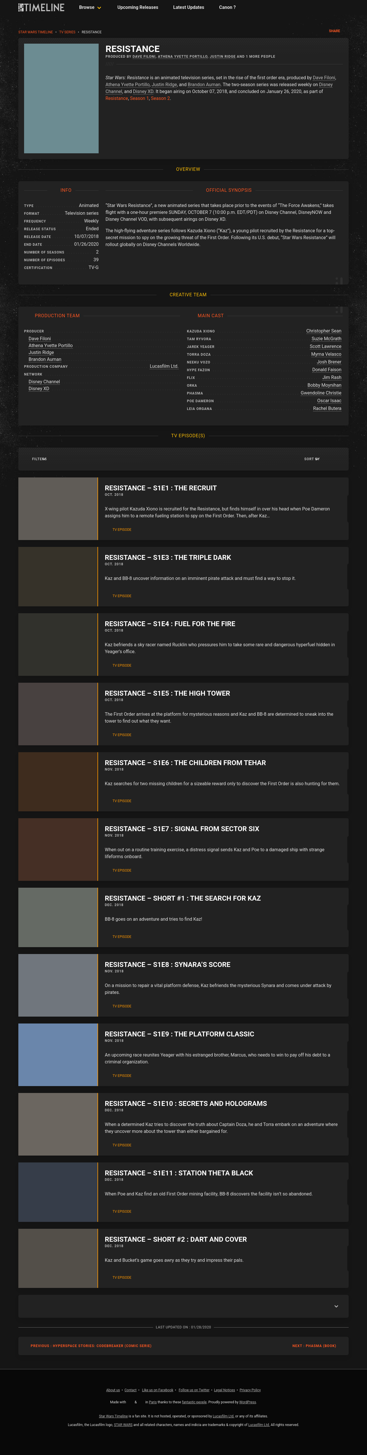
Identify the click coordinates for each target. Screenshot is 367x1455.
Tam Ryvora (199, 339)
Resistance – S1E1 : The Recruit (161, 488)
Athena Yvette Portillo (183, 57)
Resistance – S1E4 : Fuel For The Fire (170, 624)
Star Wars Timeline (35, 32)
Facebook (157, 1390)
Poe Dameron (200, 401)
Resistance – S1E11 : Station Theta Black (179, 1173)
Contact (130, 1390)
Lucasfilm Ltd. (164, 366)
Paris (153, 1402)
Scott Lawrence (325, 346)
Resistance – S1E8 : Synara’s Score (168, 965)
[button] (331, 459)
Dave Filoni (144, 57)
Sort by (312, 459)
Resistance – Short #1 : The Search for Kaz (183, 898)
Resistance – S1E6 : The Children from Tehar (185, 763)
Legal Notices (224, 1390)
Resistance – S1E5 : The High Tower (167, 693)
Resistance (117, 98)
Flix (191, 378)
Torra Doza (199, 355)
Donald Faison (326, 369)
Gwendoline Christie (321, 393)
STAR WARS (123, 1425)
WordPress (247, 1402)
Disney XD (143, 91)
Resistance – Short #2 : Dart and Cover (176, 1239)
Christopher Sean (324, 331)
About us (113, 1390)
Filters (39, 459)
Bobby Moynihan (324, 385)
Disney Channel (44, 381)
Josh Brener (329, 362)
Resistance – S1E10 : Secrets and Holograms (186, 1104)
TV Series (67, 32)
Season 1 (139, 98)
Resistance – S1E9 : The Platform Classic (179, 1034)
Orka (192, 386)
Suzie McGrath (326, 338)
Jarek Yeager (200, 347)
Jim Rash (331, 377)
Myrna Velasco (326, 354)
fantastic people (194, 1402)
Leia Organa (199, 409)
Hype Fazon (198, 370)
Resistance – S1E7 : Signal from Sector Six (182, 829)
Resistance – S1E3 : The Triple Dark (168, 558)
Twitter (194, 1390)
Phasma (195, 393)
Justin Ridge (223, 57)
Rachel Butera (327, 408)
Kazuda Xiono (201, 331)
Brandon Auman (204, 84)
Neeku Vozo (198, 362)
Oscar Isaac (329, 400)
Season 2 (160, 98)
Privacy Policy (250, 1390)
